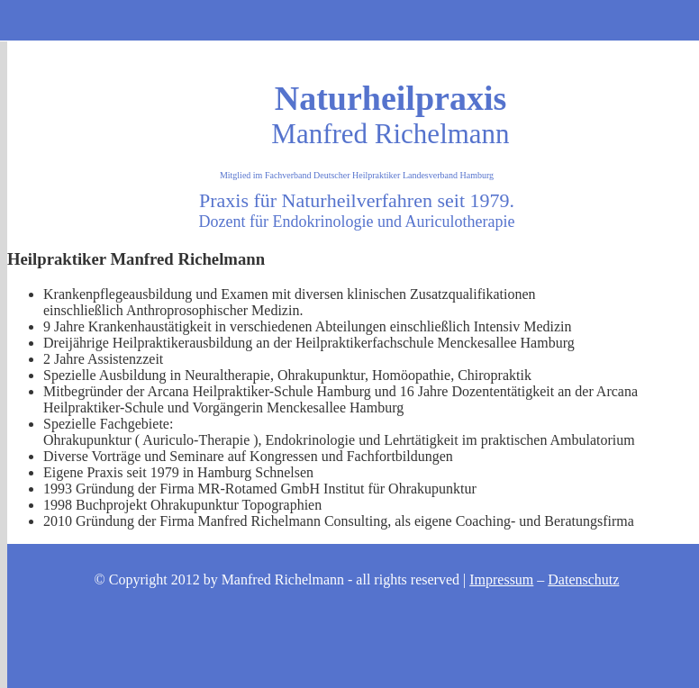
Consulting (406, 18)
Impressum (501, 579)
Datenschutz (583, 579)
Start (216, 18)
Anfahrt (305, 18)
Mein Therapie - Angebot (260, 18)
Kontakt (349, 18)
